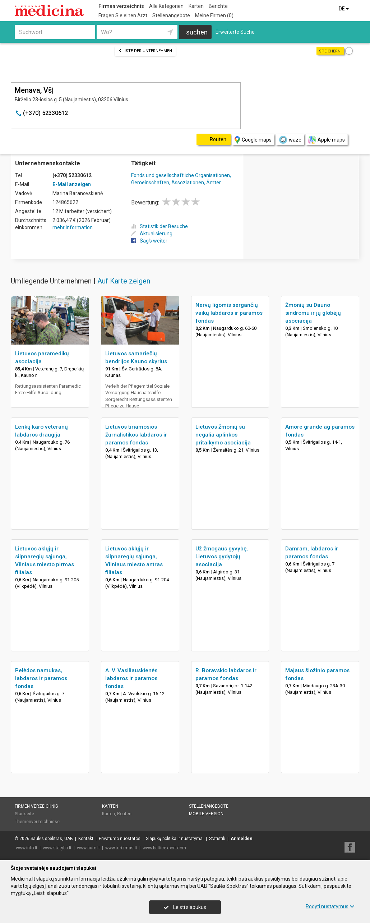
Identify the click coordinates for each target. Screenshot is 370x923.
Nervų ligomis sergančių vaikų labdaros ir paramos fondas (229, 313)
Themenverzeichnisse (37, 821)
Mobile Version (206, 813)
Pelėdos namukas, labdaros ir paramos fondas (41, 678)
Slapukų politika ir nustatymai (175, 838)
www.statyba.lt (57, 847)
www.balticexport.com (164, 847)
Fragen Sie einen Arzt (122, 15)
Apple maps (326, 140)
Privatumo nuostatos (119, 838)
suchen (197, 32)
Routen (124, 813)
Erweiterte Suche (235, 32)
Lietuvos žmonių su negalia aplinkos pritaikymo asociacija (223, 435)
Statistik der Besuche (159, 226)
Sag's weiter (149, 241)
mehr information (72, 227)
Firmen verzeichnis (121, 6)
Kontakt (85, 838)
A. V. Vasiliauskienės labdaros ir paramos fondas (131, 678)
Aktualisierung (151, 233)
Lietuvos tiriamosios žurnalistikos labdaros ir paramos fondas (136, 435)
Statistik (217, 838)
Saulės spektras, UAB (52, 838)
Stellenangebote (171, 15)
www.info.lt (26, 847)
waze (289, 139)
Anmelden (241, 838)
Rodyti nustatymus (330, 906)
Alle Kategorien (166, 6)
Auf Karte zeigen (123, 281)
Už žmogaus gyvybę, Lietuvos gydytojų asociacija (221, 556)
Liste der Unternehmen (145, 51)
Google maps (253, 140)
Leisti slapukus (185, 907)
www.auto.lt (88, 847)
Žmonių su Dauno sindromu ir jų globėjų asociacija (313, 313)
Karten (196, 6)
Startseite (24, 813)
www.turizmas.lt (121, 847)
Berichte (218, 6)
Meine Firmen (214, 15)
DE (344, 8)
